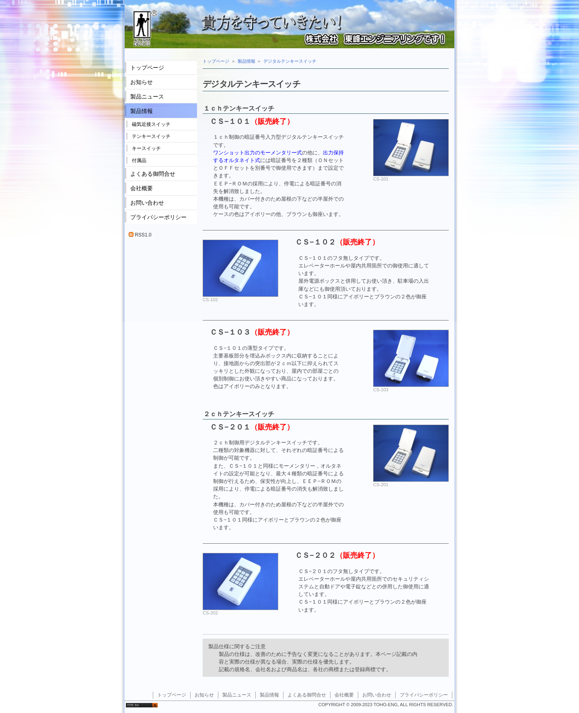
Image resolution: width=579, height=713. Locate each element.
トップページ (216, 61)
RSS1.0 (140, 235)
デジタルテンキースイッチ (289, 61)
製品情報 (246, 61)
